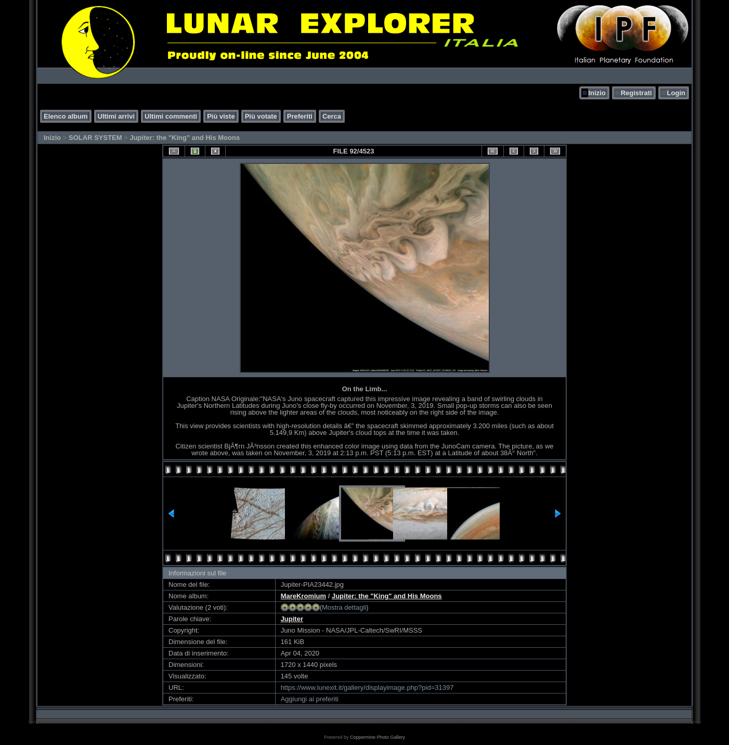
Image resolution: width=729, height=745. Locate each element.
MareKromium (303, 596)
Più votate (261, 116)
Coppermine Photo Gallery (377, 737)
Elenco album (66, 116)
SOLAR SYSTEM (95, 138)
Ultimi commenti (171, 116)
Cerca (331, 116)
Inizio (596, 93)
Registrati (636, 93)
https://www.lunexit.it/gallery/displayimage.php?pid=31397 (367, 687)
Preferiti (300, 116)
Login (676, 93)
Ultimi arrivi (116, 116)
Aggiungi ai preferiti (310, 699)
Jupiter (292, 619)
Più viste (221, 116)
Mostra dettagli (344, 607)
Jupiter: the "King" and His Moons (184, 138)
